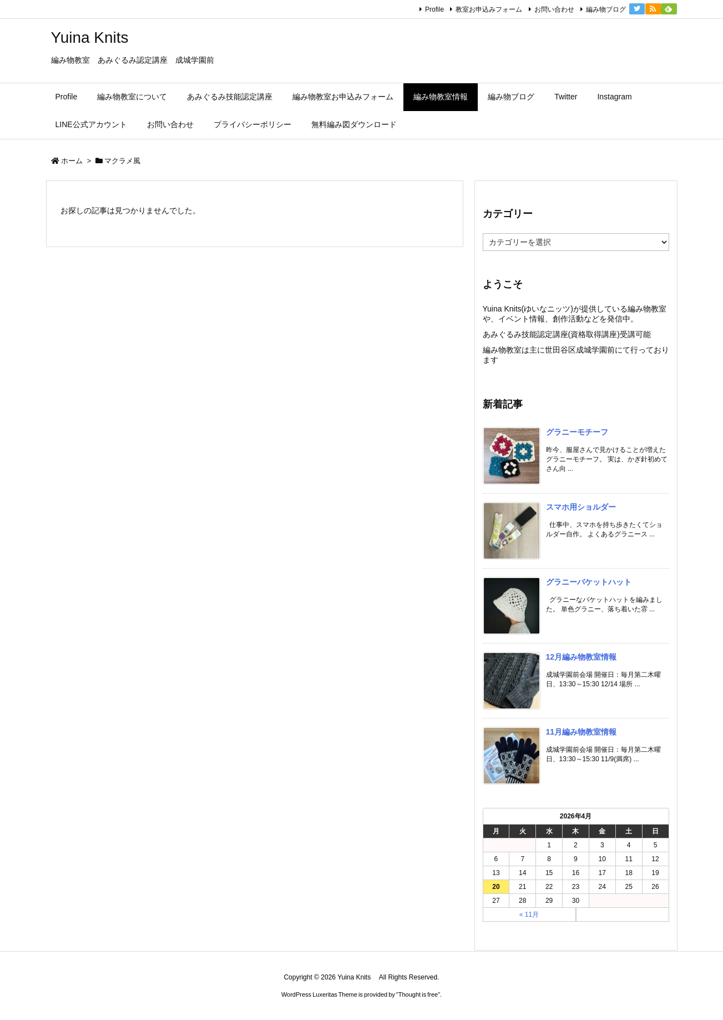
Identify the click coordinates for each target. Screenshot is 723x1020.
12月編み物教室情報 (581, 656)
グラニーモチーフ (577, 432)
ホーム (72, 161)
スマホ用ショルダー (581, 507)
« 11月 (529, 914)
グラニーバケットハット (588, 581)
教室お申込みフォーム (489, 9)
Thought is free (418, 994)
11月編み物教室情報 (581, 731)
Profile (434, 9)
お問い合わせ (554, 9)
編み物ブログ (606, 9)
